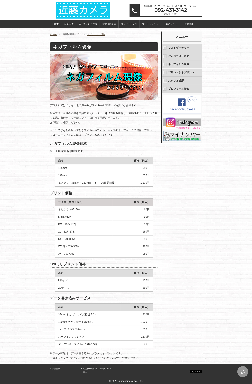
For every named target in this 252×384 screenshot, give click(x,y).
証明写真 (69, 24)
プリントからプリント (181, 72)
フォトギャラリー (178, 47)
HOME (56, 24)
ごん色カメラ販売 (178, 56)
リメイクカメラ (129, 24)
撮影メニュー (172, 24)
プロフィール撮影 (178, 88)
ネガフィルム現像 (88, 24)
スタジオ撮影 (176, 80)
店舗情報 (189, 24)
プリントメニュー (151, 24)
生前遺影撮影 (109, 24)
